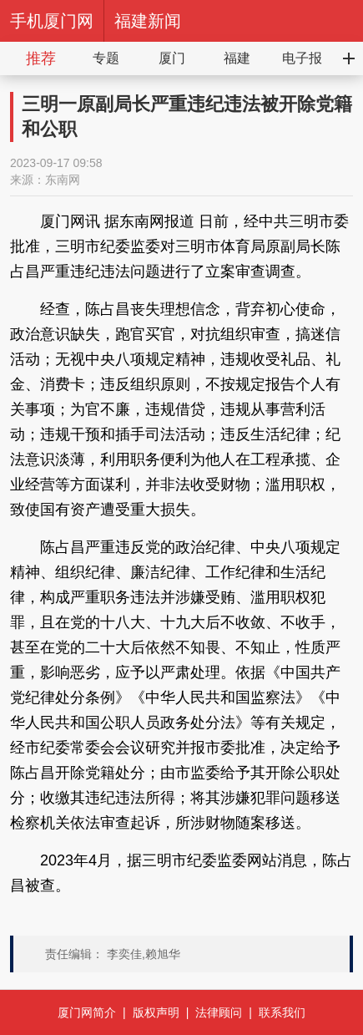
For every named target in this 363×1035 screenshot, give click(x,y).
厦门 (172, 58)
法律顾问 (218, 1012)
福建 (237, 58)
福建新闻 (147, 21)
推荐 (41, 58)
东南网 (62, 179)
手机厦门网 (51, 21)
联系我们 (282, 1012)
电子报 (302, 58)
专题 (106, 58)
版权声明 (156, 1012)
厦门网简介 (87, 1012)
